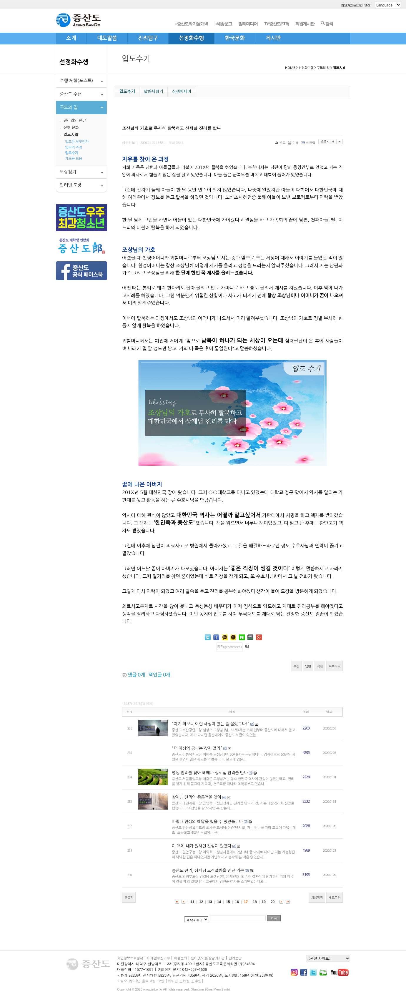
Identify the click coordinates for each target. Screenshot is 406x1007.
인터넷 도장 (70, 185)
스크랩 (308, 142)
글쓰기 (128, 897)
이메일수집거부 (158, 957)
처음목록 (317, 897)
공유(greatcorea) (229, 647)
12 (201, 902)
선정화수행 (74, 62)
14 (219, 902)
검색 (327, 23)
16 (237, 902)
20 (272, 902)
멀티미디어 (247, 23)
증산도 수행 (70, 94)
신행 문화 (71, 127)
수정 (296, 666)
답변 (308, 666)
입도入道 (71, 135)
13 (210, 902)
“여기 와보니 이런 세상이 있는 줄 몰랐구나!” (210, 724)
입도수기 (71, 153)
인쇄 (294, 142)
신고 (281, 142)
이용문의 (180, 957)
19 (264, 902)
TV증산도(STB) (276, 23)
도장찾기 (68, 172)
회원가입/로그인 (352, 5)
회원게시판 (304, 23)
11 (192, 902)
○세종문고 (223, 23)
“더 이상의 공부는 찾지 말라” (197, 748)
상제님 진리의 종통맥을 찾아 (196, 797)
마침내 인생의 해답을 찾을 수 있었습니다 (207, 822)
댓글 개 (136, 674)
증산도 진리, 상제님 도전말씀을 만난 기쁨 (208, 870)
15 (228, 902)
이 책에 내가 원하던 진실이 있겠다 (201, 846)
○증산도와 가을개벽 (191, 23)
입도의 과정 (73, 147)
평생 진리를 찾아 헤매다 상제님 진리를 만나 (210, 773)
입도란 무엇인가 (77, 142)
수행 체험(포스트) (76, 80)
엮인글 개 (159, 674)
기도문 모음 (73, 158)
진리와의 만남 (75, 120)
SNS (367, 5)
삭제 (320, 666)
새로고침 (334, 897)
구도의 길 (323, 67)
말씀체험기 (153, 91)
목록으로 (334, 666)
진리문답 (235, 957)
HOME (290, 67)
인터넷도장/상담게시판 (207, 957)
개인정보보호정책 (130, 957)
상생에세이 (181, 91)
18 (255, 902)
